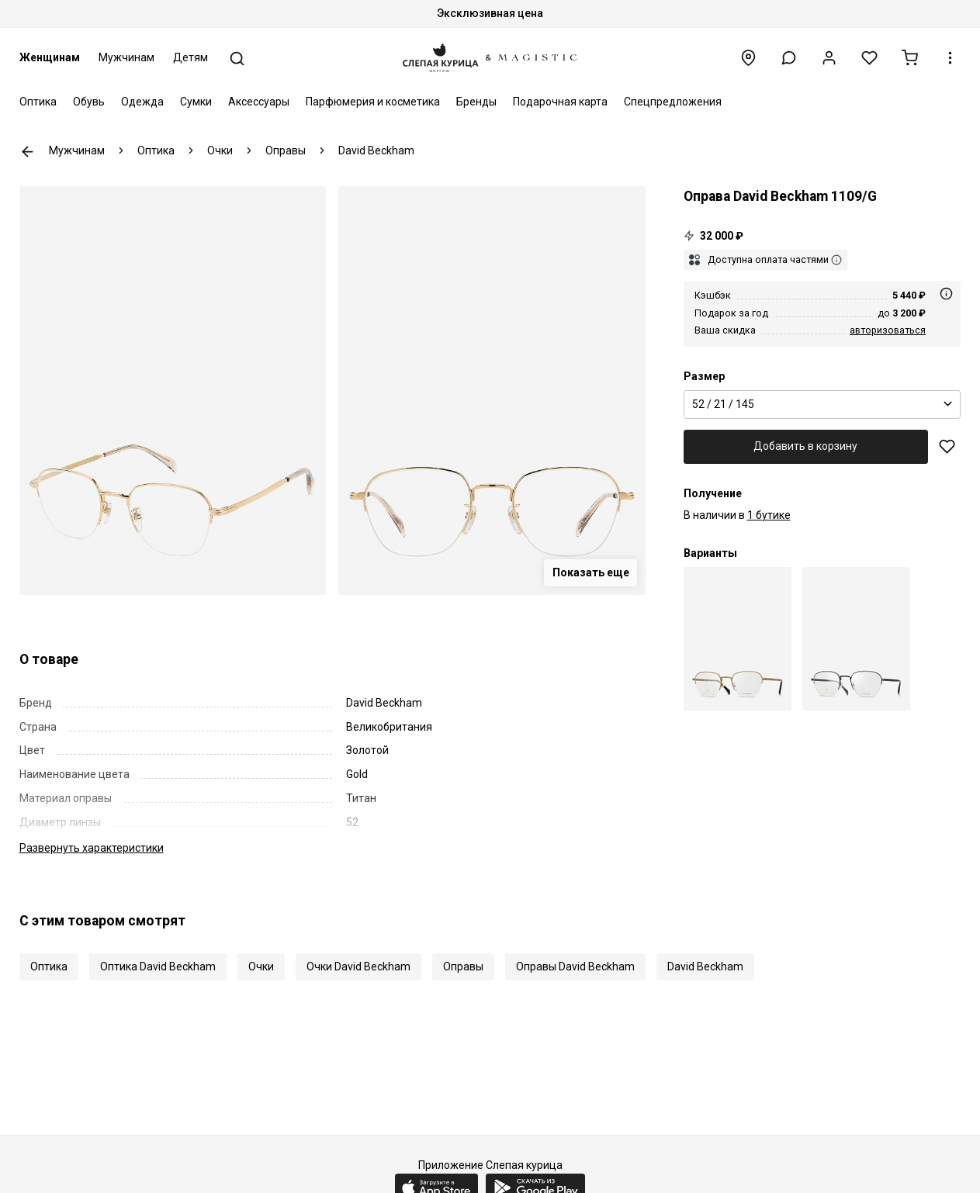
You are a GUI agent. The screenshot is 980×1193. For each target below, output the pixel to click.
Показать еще (590, 572)
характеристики (91, 848)
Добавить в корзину (805, 446)
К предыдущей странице (27, 152)
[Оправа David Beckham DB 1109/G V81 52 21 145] (856, 639)
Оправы (463, 966)
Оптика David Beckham (158, 966)
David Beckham (705, 966)
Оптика (38, 101)
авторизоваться (888, 330)
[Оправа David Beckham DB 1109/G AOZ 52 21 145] (737, 639)
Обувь (89, 101)
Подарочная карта (560, 101)
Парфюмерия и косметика (373, 101)
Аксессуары (258, 101)
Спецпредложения (673, 101)
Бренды (476, 101)
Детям (190, 57)
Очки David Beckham (358, 966)
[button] (789, 58)
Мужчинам (126, 57)
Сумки (196, 101)
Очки (261, 966)
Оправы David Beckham (575, 966)
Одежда (142, 101)
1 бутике (769, 515)
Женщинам (49, 57)
